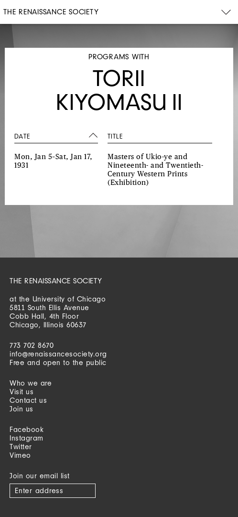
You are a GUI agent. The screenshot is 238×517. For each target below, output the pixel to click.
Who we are (31, 383)
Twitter (21, 446)
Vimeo (20, 455)
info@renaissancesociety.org (58, 353)
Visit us (21, 391)
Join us (21, 408)
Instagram (26, 437)
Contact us (28, 400)
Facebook (26, 429)
